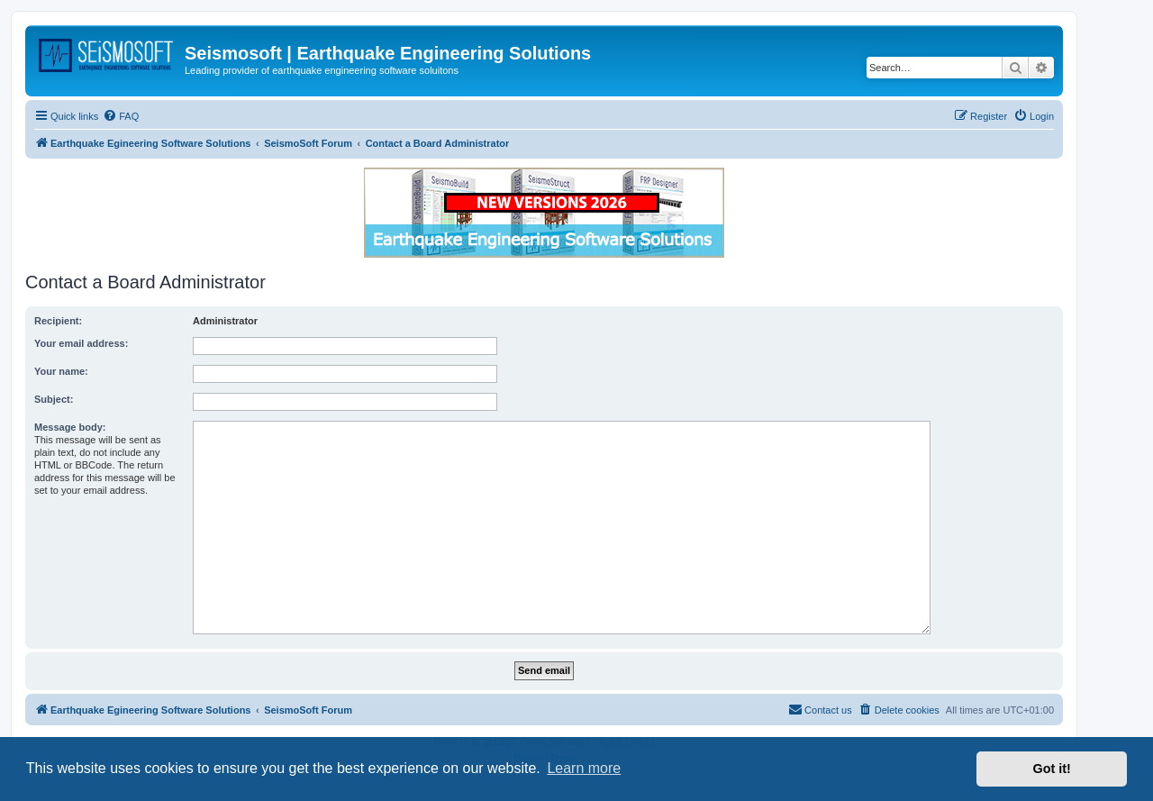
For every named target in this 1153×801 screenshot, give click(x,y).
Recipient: (58, 320)
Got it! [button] (1052, 768)
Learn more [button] (584, 768)
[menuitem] (121, 116)
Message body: (69, 427)
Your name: (61, 371)
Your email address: (81, 343)
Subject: (53, 399)
